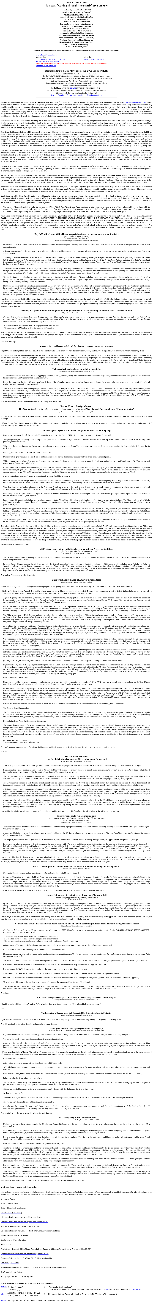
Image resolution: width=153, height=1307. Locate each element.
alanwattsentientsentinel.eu (46, 66)
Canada (61, 95)
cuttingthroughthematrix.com (46, 55)
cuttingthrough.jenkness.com (94, 59)
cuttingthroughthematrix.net (46, 59)
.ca (64, 59)
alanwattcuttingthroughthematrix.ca (49, 61)
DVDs (3, 1300)
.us (60, 59)
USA (52, 95)
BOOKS (4, 1287)
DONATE (73, 88)
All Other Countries (94, 95)
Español (107, 1289)
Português (136, 1289)
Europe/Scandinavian (75, 95)
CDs (2, 1294)
